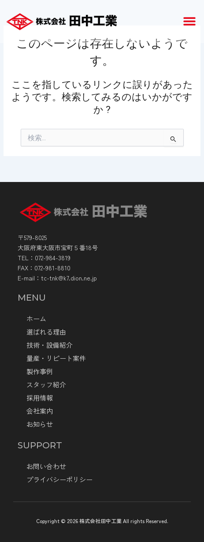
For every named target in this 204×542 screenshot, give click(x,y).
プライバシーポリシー (59, 479)
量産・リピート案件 (56, 358)
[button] (190, 19)
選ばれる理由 (46, 331)
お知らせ (39, 424)
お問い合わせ (46, 466)
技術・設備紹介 (49, 344)
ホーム (36, 318)
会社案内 (39, 410)
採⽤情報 (39, 397)
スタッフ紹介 (46, 384)
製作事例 (39, 371)
